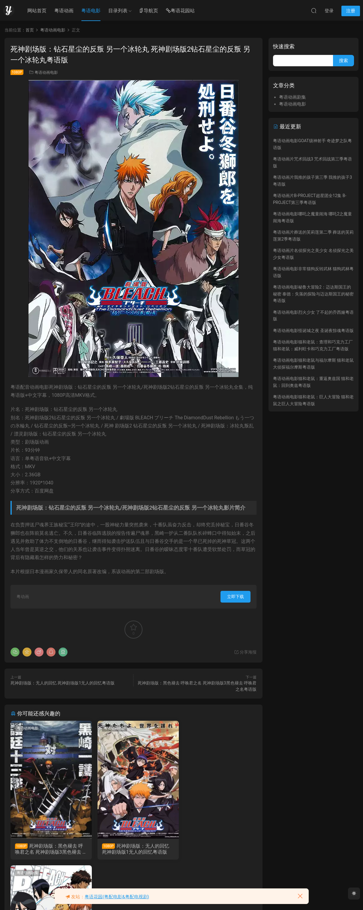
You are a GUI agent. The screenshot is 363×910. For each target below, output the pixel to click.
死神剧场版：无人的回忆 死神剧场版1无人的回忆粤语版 (62, 683)
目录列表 (118, 10)
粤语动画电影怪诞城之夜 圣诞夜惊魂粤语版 (313, 330)
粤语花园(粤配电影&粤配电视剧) (117, 897)
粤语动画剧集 (195, 728)
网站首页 (36, 10)
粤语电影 (90, 10)
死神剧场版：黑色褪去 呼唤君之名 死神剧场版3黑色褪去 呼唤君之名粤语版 (49, 849)
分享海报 (245, 652)
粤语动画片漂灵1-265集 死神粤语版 (215, 849)
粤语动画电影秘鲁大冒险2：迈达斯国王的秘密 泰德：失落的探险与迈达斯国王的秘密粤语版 (313, 294)
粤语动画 (64, 10)
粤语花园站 (180, 11)
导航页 (148, 11)
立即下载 (235, 596)
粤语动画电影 (46, 72)
